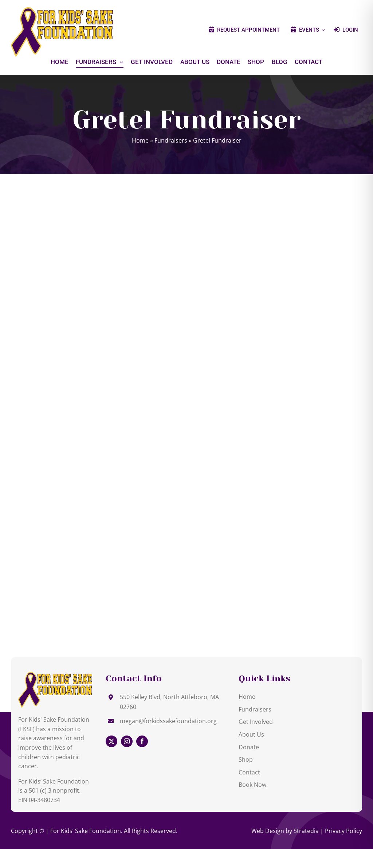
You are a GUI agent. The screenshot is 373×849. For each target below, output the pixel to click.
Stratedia (306, 831)
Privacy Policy (343, 831)
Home (140, 140)
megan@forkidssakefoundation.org (168, 721)
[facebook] (142, 741)
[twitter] (111, 741)
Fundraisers (170, 140)
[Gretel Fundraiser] (55, 675)
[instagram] (127, 741)
